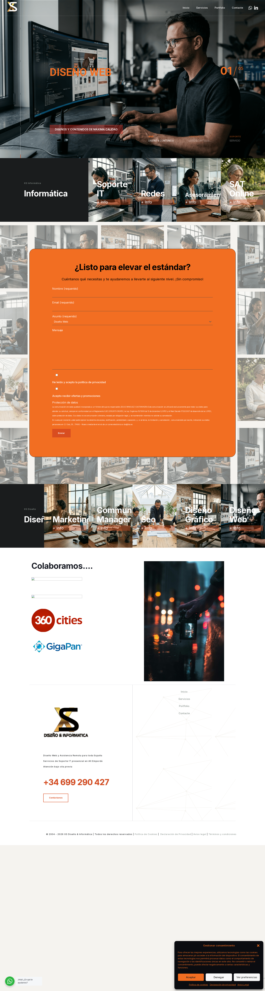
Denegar (219, 977)
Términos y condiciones (222, 834)
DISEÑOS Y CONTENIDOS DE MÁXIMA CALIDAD (86, 129)
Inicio (184, 691)
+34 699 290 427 (76, 782)
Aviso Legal (243, 984)
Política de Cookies (146, 834)
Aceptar (191, 977)
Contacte (184, 713)
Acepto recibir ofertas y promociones (76, 396)
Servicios (184, 699)
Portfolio (184, 706)
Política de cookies (198, 984)
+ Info (102, 202)
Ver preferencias (246, 977)
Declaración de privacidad (223, 984)
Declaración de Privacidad (175, 834)
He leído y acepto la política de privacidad (79, 382)
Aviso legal (199, 834)
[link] (56, 582)
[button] (258, 945)
